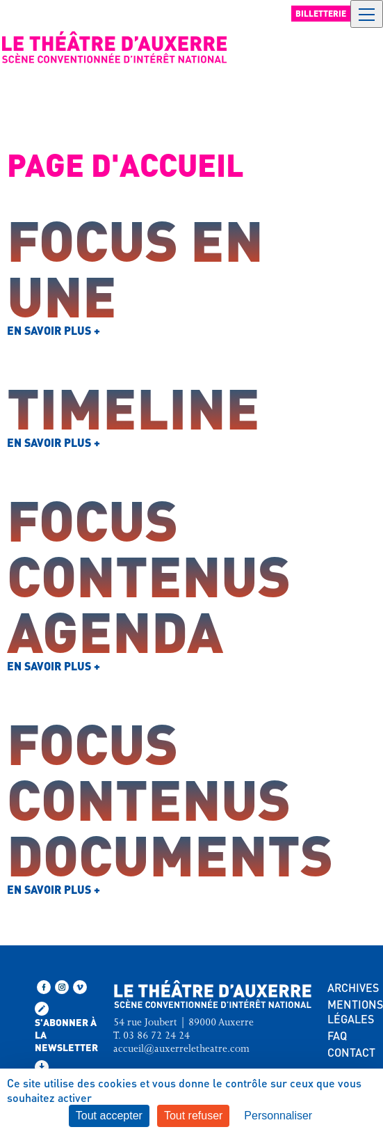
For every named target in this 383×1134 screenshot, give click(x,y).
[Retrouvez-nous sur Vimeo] (80, 987)
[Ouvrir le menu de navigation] (366, 14)
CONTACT (351, 1052)
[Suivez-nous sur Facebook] (44, 987)
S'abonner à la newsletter (66, 1027)
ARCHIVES (353, 987)
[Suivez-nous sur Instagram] (62, 987)
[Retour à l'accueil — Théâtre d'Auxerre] (114, 47)
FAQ (337, 1035)
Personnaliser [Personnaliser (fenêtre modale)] (278, 1115)
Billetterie (320, 13)
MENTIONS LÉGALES (355, 1011)
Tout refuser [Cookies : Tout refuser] (193, 1115)
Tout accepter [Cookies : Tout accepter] (109, 1115)
